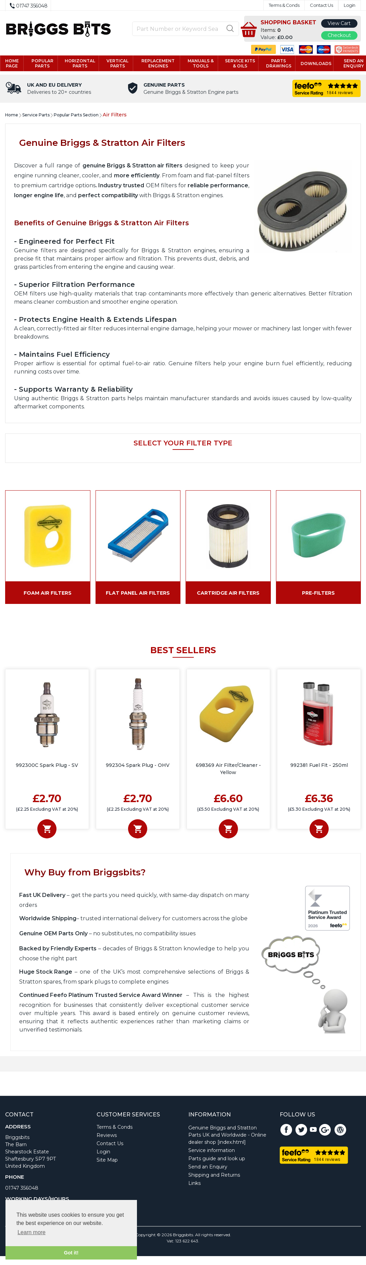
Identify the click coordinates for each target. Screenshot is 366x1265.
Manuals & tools (200, 64)
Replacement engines (158, 64)
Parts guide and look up (216, 1159)
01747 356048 (21, 1189)
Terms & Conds (284, 5)
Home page (16, 64)
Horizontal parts (82, 64)
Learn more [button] (31, 1232)
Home (11, 115)
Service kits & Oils (238, 64)
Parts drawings (275, 64)
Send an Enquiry (207, 1167)
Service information (211, 1151)
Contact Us (321, 5)
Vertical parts (119, 64)
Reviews (107, 1136)
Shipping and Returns (214, 1176)
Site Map (107, 1161)
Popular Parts (46, 64)
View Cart (339, 23)
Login (349, 5)
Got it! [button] (71, 1252)
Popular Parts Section (76, 115)
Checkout (339, 35)
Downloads (312, 63)
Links (194, 1184)
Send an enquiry (349, 64)
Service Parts (36, 115)
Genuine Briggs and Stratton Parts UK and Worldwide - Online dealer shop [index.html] (227, 1135)
